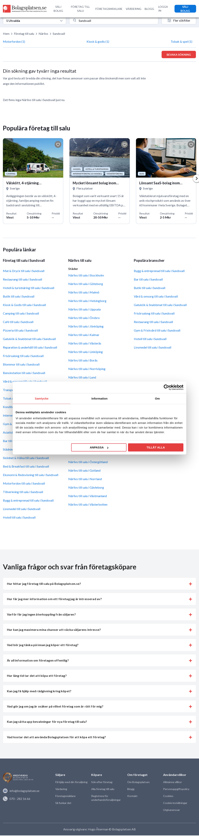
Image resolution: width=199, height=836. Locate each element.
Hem (6, 33)
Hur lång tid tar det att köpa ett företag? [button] (37, 676)
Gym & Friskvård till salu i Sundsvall (157, 331)
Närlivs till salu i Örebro (84, 318)
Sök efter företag (101, 782)
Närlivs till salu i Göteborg (85, 284)
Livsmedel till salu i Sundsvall (21, 509)
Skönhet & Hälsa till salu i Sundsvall (26, 458)
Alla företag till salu (102, 789)
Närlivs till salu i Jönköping (86, 327)
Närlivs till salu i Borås (83, 361)
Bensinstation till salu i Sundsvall (24, 373)
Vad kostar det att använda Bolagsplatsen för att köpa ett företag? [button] (56, 737)
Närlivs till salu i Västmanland (87, 496)
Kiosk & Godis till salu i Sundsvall (24, 305)
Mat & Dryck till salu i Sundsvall (23, 271)
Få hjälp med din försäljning (71, 782)
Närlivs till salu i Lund (82, 378)
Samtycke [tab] (42, 398)
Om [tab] (157, 398)
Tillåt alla (156, 447)
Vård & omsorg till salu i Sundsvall (156, 297)
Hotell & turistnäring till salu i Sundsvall (28, 288)
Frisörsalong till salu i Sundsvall (23, 356)
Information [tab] (99, 398)
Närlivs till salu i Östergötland (88, 462)
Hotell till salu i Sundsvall (19, 518)
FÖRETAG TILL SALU (80, 8)
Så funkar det (63, 803)
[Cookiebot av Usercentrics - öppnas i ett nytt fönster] (166, 387)
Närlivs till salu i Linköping (85, 352)
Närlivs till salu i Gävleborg (86, 488)
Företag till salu (24, 33)
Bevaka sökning (179, 54)
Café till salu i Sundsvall (18, 322)
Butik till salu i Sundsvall (18, 297)
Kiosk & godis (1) (98, 41)
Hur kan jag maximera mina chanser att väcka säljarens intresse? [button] (54, 630)
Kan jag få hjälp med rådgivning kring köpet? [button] (39, 691)
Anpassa (99, 447)
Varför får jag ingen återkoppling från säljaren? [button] (41, 615)
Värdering (61, 789)
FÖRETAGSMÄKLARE (108, 8)
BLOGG (149, 8)
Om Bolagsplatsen (138, 782)
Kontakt (132, 796)
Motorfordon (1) (14, 41)
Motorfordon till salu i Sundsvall (24, 484)
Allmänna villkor (172, 782)
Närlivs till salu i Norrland (85, 479)
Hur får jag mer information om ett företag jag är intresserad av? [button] (54, 599)
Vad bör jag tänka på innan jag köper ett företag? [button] (42, 645)
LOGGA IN (163, 8)
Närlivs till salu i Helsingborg (87, 301)
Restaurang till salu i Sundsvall (22, 280)
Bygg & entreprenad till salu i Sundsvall (28, 501)
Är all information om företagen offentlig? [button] (38, 661)
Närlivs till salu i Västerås (84, 344)
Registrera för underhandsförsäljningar (106, 798)
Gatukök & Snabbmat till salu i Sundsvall (29, 339)
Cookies (168, 796)
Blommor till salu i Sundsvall (21, 365)
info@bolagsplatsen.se (21, 791)
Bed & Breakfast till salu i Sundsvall (26, 467)
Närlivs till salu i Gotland (84, 471)
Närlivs (43, 33)
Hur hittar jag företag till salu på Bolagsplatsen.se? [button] (44, 584)
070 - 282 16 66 (16, 799)
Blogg (130, 789)
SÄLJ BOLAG (58, 8)
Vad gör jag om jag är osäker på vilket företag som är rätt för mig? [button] (55, 707)
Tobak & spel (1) (181, 41)
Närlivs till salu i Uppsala (84, 310)
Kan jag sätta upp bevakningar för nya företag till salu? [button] (47, 722)
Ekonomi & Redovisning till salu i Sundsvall (30, 475)
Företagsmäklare (65, 796)
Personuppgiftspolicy (176, 789)
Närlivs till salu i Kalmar (83, 335)
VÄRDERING (133, 8)
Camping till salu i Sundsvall (21, 314)
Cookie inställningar (175, 803)
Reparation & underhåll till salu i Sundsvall (30, 348)
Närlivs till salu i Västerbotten (87, 505)
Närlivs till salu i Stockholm (86, 276)
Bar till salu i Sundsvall (148, 280)
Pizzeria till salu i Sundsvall (20, 331)
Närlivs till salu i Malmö (83, 293)
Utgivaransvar (171, 810)
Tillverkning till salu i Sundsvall (23, 492)
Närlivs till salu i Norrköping (86, 369)
